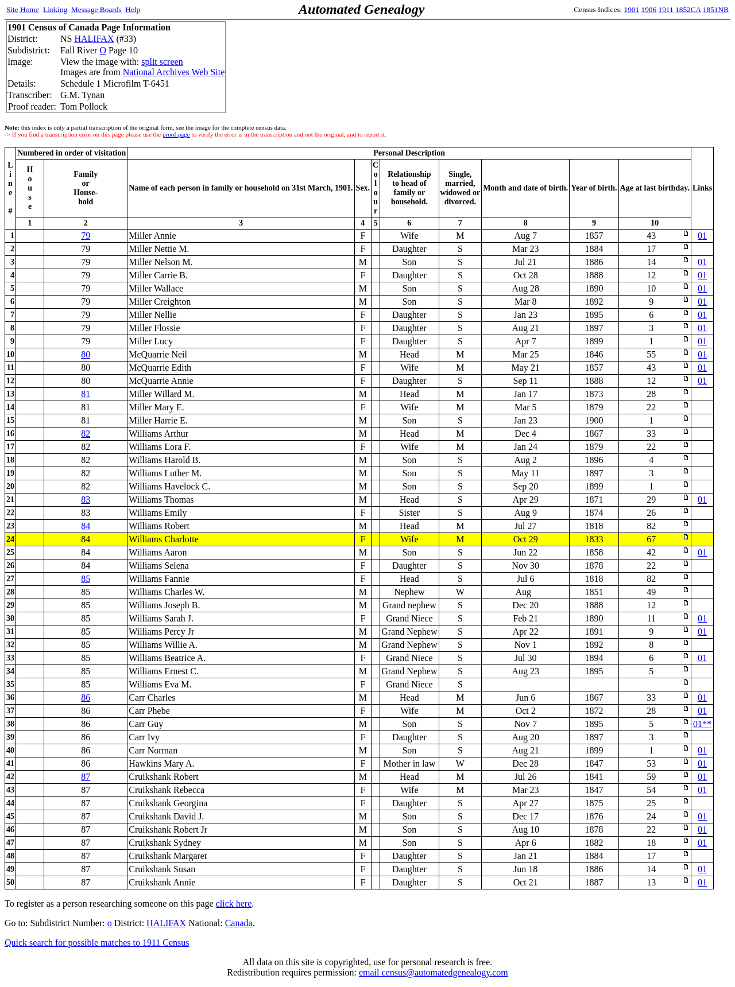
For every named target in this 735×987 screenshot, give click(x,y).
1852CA (688, 9)
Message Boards (96, 9)
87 (85, 777)
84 (85, 526)
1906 (649, 9)
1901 (632, 9)
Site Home (22, 9)
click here (234, 903)
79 (85, 235)
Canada (239, 923)
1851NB (716, 9)
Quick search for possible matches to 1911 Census (97, 942)
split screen (162, 62)
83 (85, 499)
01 (702, 235)
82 (85, 433)
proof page (176, 134)
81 (85, 394)
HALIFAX (94, 39)
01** (702, 724)
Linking (55, 9)
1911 (666, 9)
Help (132, 9)
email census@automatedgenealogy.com (433, 972)
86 (85, 697)
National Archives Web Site (174, 72)
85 (85, 579)
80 (85, 354)
